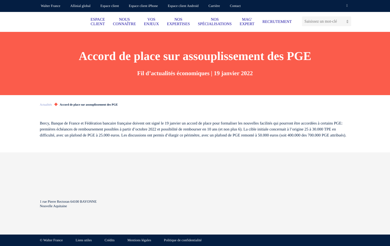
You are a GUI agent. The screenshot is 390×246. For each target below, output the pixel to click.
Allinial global (80, 6)
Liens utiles (84, 240)
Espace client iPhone (143, 6)
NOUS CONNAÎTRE (124, 21)
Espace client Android (183, 6)
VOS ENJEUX (151, 21)
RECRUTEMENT (277, 22)
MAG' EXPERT (247, 21)
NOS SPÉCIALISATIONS (215, 21)
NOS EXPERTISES (178, 21)
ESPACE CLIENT (98, 21)
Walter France (50, 6)
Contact (235, 6)
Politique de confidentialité (183, 240)
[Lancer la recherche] (347, 21)
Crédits (109, 240)
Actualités (46, 104)
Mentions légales (139, 240)
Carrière (214, 6)
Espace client (109, 6)
